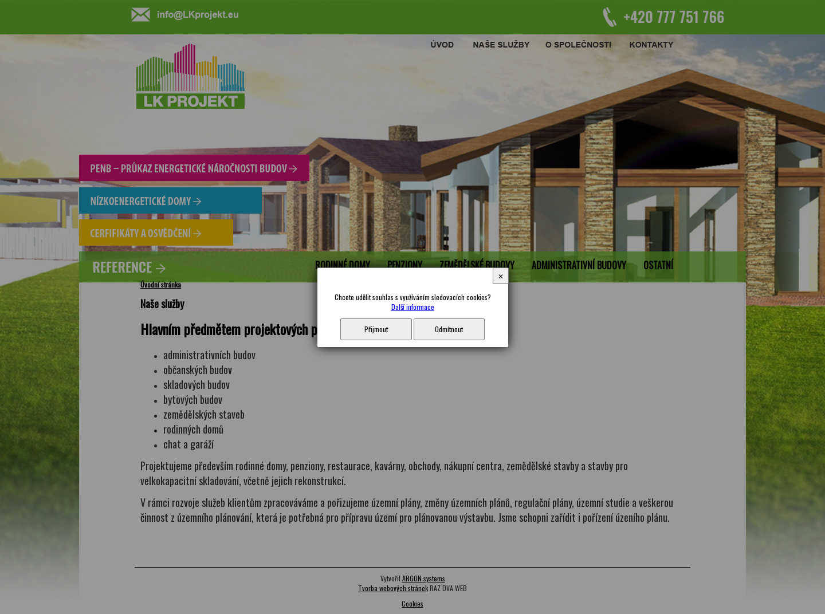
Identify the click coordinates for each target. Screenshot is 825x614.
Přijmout (376, 329)
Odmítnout (449, 329)
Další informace (412, 307)
